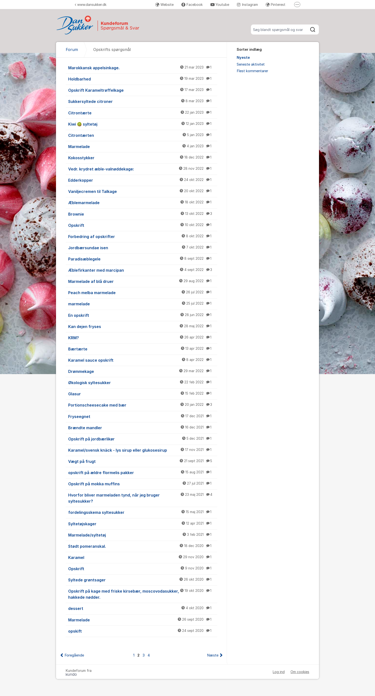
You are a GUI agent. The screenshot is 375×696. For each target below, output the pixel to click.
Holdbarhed (142, 78)
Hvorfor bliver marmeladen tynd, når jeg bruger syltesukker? (142, 498)
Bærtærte (142, 348)
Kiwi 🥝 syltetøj (142, 124)
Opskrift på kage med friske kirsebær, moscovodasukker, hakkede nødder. (142, 594)
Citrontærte (142, 112)
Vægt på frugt (142, 461)
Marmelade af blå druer (142, 281)
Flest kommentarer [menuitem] (252, 71)
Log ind (279, 672)
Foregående (74, 655)
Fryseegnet (142, 416)
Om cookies (300, 672)
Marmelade (142, 146)
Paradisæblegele (142, 258)
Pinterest (275, 4)
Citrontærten (142, 135)
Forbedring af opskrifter (142, 236)
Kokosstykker (142, 157)
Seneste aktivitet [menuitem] (251, 64)
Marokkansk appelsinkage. (142, 67)
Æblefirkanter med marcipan (142, 270)
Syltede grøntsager (142, 579)
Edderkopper (142, 180)
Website (164, 4)
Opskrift (142, 225)
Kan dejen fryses (142, 326)
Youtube (219, 4)
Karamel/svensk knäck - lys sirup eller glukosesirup (142, 450)
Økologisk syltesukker (142, 382)
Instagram (247, 4)
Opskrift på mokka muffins (142, 483)
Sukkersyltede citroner (142, 101)
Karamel (142, 557)
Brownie (142, 214)
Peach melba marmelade (142, 292)
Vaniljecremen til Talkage (142, 191)
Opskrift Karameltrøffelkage (142, 90)
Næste (212, 655)
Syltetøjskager (142, 523)
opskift (142, 631)
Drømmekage (142, 371)
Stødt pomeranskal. (142, 546)
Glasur (142, 393)
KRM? (142, 337)
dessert (142, 608)
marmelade (142, 303)
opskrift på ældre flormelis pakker (142, 472)
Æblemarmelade (142, 202)
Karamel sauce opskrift (142, 360)
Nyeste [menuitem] (243, 57)
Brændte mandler (142, 427)
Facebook (192, 4)
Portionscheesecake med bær (142, 405)
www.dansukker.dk (90, 4)
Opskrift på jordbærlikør (142, 438)
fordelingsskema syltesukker (142, 512)
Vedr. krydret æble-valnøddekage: (142, 168)
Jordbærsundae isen (142, 247)
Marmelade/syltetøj (142, 534)
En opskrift (142, 315)
